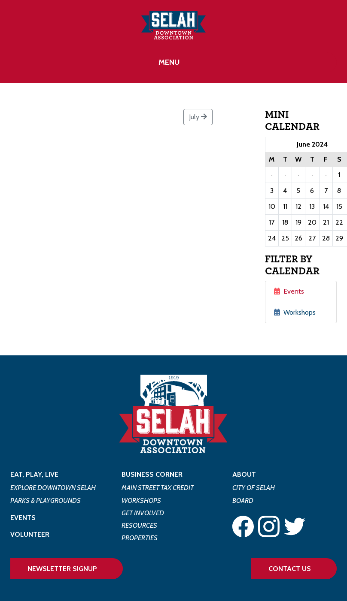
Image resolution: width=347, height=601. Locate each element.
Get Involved (143, 513)
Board (242, 500)
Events (289, 291)
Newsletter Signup (62, 569)
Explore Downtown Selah (53, 488)
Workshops (295, 312)
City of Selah (253, 488)
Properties (140, 538)
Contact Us (289, 569)
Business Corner (152, 474)
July (198, 117)
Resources (139, 525)
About (244, 474)
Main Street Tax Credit (158, 488)
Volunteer (29, 534)
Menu (169, 62)
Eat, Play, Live (34, 474)
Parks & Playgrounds (45, 500)
